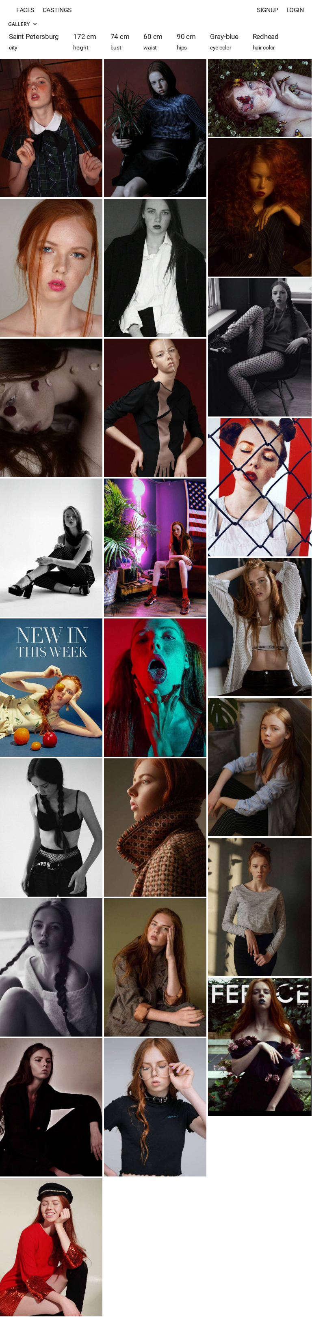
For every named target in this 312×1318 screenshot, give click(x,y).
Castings (57, 10)
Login (295, 10)
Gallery (22, 24)
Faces (25, 10)
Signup (267, 10)
